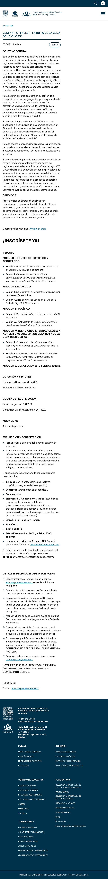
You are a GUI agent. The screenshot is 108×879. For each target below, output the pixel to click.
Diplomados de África (28, 790)
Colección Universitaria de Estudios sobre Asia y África (69, 786)
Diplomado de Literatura (30, 795)
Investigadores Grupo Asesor (69, 765)
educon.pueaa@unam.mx (19, 582)
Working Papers (63, 812)
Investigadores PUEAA (66, 752)
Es (103, 3)
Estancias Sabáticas (65, 756)
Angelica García (38, 228)
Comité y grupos (25, 756)
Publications (63, 779)
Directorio (23, 765)
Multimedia (61, 821)
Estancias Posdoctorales (68, 761)
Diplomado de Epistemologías (31, 799)
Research (61, 746)
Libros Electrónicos (65, 808)
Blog (58, 817)
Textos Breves (62, 792)
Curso (55, 45)
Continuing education (30, 779)
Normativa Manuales (28, 841)
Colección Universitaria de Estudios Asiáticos (68, 797)
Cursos (21, 804)
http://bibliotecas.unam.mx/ (44, 544)
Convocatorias (25, 836)
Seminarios (23, 809)
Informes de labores (27, 827)
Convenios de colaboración (31, 832)
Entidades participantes (29, 761)
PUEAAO (22, 746)
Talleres (22, 813)
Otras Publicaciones (65, 803)
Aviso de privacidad (27, 846)
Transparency (26, 821)
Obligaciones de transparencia (33, 850)
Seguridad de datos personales (33, 855)
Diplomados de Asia (27, 785)
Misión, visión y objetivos (29, 752)
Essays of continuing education (71, 826)
